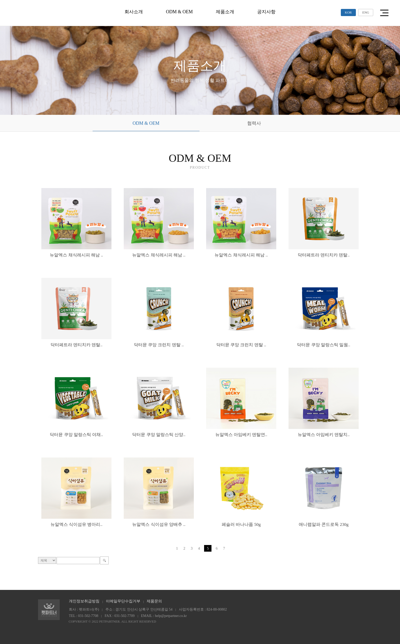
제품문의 (154, 601)
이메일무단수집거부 (123, 601)
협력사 (254, 123)
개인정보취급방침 (84, 601)
